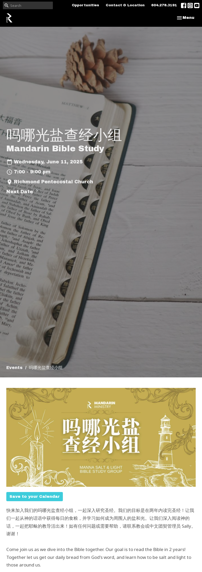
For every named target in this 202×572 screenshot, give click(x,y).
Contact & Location (125, 5)
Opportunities (85, 5)
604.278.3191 (164, 5)
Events (14, 367)
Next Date (22, 191)
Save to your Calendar (34, 496)
